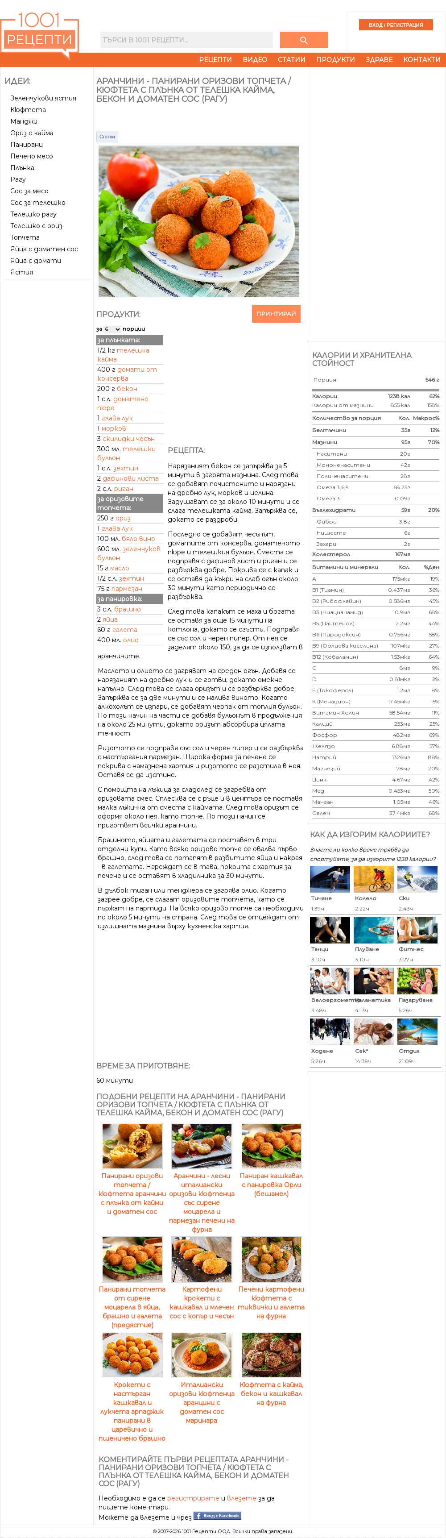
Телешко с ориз (36, 226)
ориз (123, 518)
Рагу (18, 179)
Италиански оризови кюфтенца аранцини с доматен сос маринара (202, 1398)
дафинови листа (131, 478)
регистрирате (193, 1498)
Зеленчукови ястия (43, 98)
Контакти (422, 60)
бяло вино (138, 539)
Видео (255, 60)
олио (131, 640)
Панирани (26, 145)
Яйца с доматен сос (44, 249)
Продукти (335, 60)
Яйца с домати (35, 261)
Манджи (23, 121)
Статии (292, 60)
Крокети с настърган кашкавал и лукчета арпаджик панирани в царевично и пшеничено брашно (132, 1407)
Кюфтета (28, 110)
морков (114, 428)
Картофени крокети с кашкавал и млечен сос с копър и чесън (201, 1298)
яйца (110, 619)
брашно (127, 609)
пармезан (127, 589)
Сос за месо (29, 191)
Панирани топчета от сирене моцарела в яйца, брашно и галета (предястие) (132, 1302)
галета (124, 630)
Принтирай (276, 313)
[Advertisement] (48, 418)
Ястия (21, 272)
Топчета (25, 237)
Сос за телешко (38, 203)
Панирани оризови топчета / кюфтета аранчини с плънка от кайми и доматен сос (132, 1189)
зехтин (125, 468)
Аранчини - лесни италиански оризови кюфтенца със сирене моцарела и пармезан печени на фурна (202, 1198)
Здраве (379, 60)
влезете (241, 1498)
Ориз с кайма (32, 133)
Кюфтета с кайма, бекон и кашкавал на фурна (271, 1389)
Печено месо (31, 156)
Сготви (107, 136)
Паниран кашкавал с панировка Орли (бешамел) (271, 1180)
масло (119, 568)
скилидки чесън (129, 439)
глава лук (117, 418)
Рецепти (215, 60)
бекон (127, 389)
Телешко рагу (33, 214)
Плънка (22, 168)
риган (123, 489)
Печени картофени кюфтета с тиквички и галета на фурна (271, 1298)
